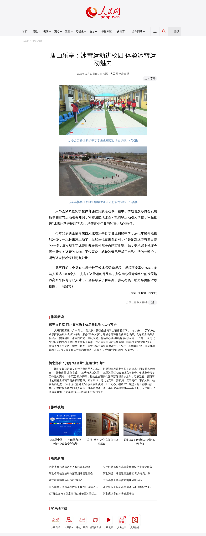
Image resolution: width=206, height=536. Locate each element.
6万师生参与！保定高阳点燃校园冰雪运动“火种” (76, 493)
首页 (24, 31)
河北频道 (37, 41)
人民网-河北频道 (119, 73)
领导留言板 (95, 521)
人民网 (26, 41)
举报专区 (106, 31)
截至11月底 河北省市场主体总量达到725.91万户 (83, 325)
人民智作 (135, 521)
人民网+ (68, 521)
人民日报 (55, 521)
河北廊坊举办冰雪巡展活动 (118, 493)
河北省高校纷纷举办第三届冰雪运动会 (71, 473)
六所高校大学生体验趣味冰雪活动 (122, 480)
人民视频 (108, 521)
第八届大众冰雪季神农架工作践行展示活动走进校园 (78, 487)
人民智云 (121, 521)
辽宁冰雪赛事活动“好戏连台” (65, 480)
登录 (176, 31)
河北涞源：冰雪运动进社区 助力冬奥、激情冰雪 (130, 473)
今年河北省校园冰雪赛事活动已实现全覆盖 (127, 466)
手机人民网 (82, 521)
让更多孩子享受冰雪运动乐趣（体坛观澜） (127, 487)
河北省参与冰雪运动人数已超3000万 (69, 466)
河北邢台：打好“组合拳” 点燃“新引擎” (77, 363)
